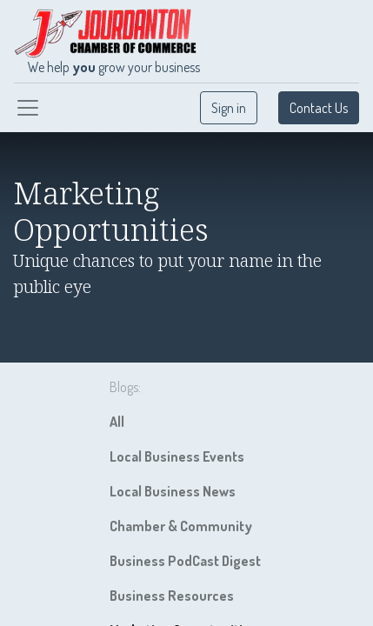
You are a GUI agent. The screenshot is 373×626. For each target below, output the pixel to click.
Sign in (228, 108)
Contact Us (319, 108)
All (117, 421)
